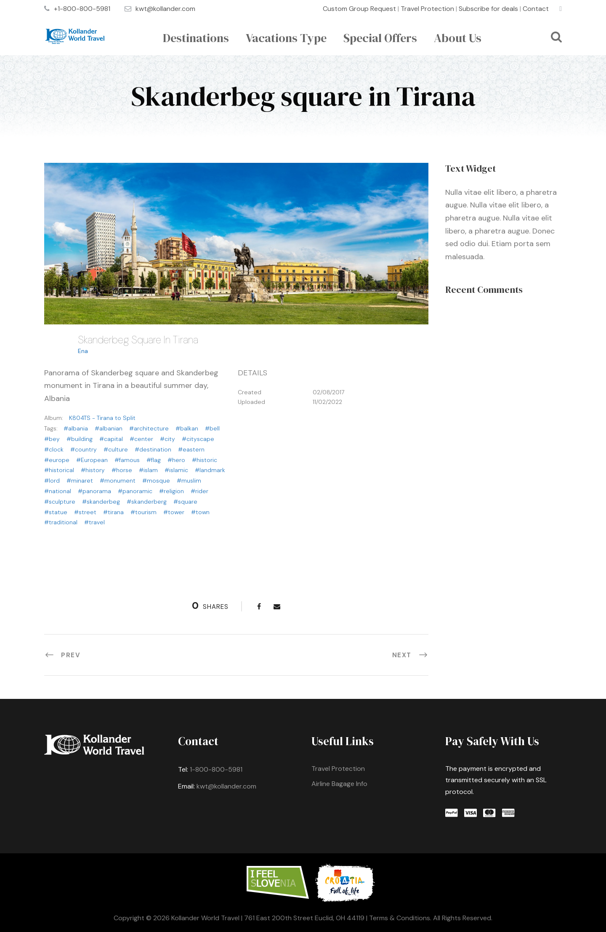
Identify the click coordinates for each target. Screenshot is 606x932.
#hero (176, 460)
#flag (153, 460)
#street (85, 512)
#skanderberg (147, 501)
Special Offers (380, 38)
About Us (457, 38)
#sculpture (59, 501)
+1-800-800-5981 (82, 8)
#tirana (113, 512)
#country (83, 449)
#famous (127, 460)
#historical (59, 470)
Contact (536, 8)
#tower (173, 512)
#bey (52, 439)
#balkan (186, 428)
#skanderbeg (101, 501)
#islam (148, 470)
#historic (204, 460)
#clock (54, 449)
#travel (94, 522)
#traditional (60, 522)
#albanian (108, 428)
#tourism (143, 512)
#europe (56, 460)
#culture (116, 449)
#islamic (176, 470)
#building (79, 439)
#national (57, 491)
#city (167, 439)
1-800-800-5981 (216, 769)
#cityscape (198, 439)
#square (185, 501)
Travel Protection (427, 8)
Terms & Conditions (399, 917)
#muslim (189, 480)
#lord (52, 480)
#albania (76, 428)
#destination (153, 449)
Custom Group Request (359, 8)
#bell (212, 428)
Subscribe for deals (488, 8)
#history (93, 470)
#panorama (94, 491)
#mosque (156, 480)
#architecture (149, 428)
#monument (118, 480)
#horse (122, 470)
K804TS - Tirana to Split (102, 418)
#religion (171, 491)
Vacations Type (286, 38)
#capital (111, 439)
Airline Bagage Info (339, 783)
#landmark (210, 470)
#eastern (191, 449)
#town (200, 512)
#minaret (79, 480)
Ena (83, 351)
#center (141, 439)
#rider (199, 491)
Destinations (196, 38)
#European (92, 460)
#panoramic (135, 491)
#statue (55, 512)
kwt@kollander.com (165, 8)
